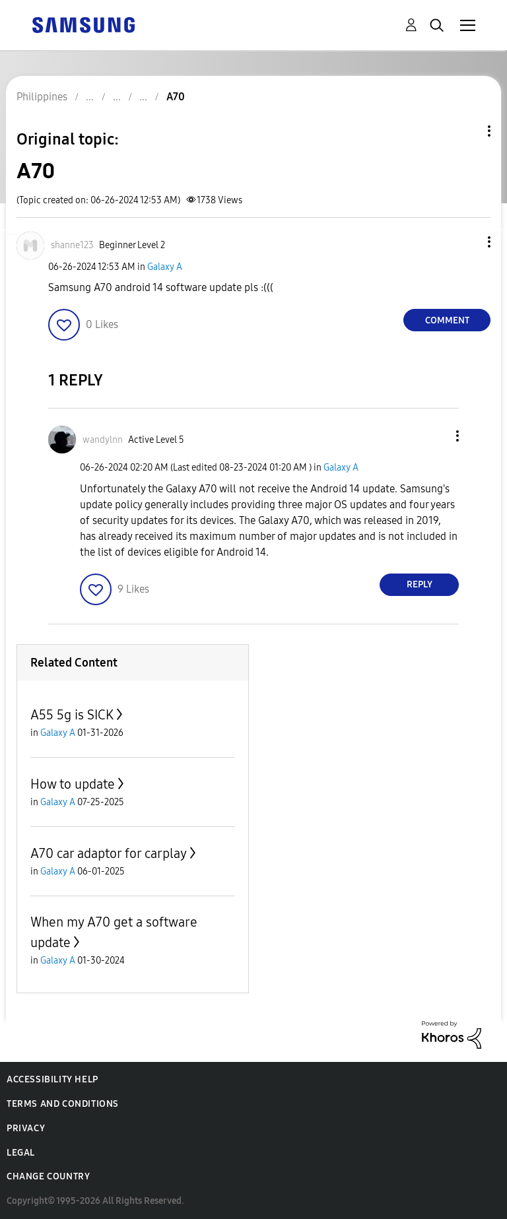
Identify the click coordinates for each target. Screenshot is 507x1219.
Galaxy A (164, 267)
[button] (467, 242)
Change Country (48, 1176)
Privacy (26, 1128)
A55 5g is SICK (72, 715)
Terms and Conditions (63, 1103)
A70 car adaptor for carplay (108, 853)
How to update (72, 784)
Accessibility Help (52, 1079)
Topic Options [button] (466, 131)
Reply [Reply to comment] (419, 584)
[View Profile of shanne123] (72, 245)
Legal (21, 1152)
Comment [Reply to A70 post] (447, 320)
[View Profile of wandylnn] (103, 439)
